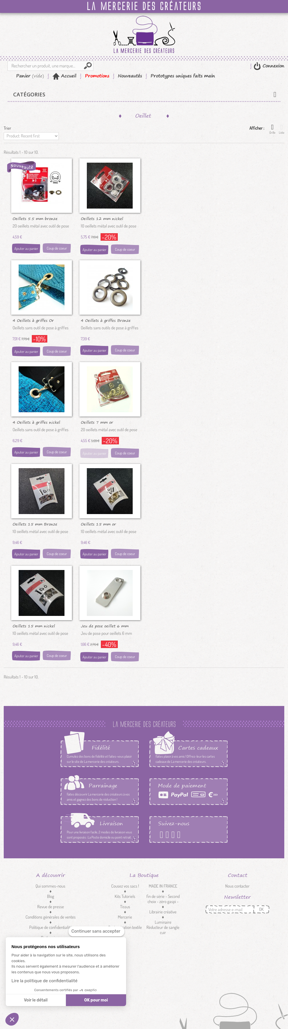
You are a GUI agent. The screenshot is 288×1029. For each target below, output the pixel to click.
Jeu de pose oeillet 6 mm (105, 626)
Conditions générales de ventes (51, 917)
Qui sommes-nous (50, 886)
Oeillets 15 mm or (98, 524)
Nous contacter (237, 886)
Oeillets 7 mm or (97, 422)
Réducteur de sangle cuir (162, 930)
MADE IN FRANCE (163, 886)
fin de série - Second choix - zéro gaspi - (163, 899)
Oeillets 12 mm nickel (102, 218)
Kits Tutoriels (125, 896)
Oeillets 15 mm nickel (34, 626)
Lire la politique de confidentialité (44, 980)
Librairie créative (163, 912)
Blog (50, 896)
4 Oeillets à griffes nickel (36, 422)
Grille (272, 129)
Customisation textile (125, 927)
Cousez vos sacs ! (125, 886)
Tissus (125, 906)
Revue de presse (50, 906)
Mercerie (125, 917)
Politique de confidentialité (50, 927)
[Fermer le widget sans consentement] (96, 931)
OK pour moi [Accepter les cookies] (96, 1000)
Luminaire (163, 922)
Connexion (272, 66)
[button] (12, 1019)
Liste (281, 129)
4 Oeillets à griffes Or (33, 320)
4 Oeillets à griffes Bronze (106, 320)
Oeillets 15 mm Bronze (35, 524)
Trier (7, 128)
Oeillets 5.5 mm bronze (35, 218)
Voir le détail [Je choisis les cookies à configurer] (35, 1000)
